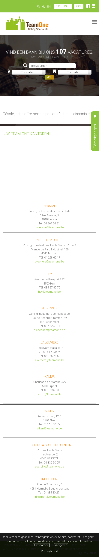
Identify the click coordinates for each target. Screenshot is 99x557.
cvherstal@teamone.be (49, 227)
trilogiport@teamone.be (49, 496)
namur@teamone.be (50, 394)
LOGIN (78, 6)
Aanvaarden (41, 545)
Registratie (63, 6)
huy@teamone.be (49, 291)
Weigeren (61, 545)
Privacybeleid (49, 551)
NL (43, 6)
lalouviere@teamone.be (49, 360)
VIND (49, 77)
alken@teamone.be (49, 428)
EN (49, 6)
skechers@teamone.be (49, 261)
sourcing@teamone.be (49, 466)
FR (38, 6)
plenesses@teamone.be (49, 330)
